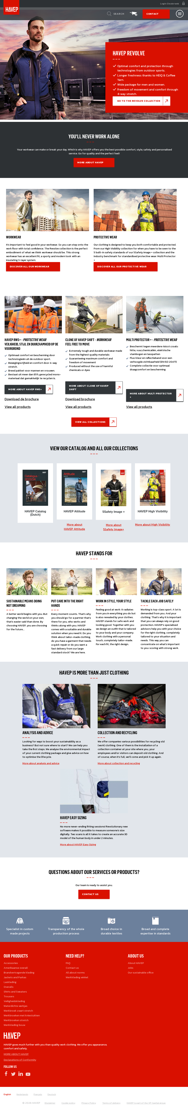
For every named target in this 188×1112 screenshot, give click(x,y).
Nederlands (22, 1092)
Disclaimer (50, 1101)
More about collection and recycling (119, 762)
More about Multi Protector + (151, 395)
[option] (35, 492)
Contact (152, 14)
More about (74, 525)
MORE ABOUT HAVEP (16, 1052)
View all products (18, 406)
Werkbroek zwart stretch (18, 1009)
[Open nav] (179, 13)
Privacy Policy (89, 1101)
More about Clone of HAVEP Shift (89, 387)
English (7, 1092)
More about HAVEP (90, 162)
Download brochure (80, 399)
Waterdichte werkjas (15, 1004)
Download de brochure (22, 399)
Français (38, 1092)
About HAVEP (136, 961)
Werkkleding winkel (77, 976)
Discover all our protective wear (122, 266)
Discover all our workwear (29, 266)
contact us (90, 892)
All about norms (75, 971)
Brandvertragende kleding (19, 971)
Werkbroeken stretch (16, 1019)
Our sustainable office (140, 971)
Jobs (130, 966)
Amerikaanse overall (16, 966)
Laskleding (10, 980)
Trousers (9, 995)
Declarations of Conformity (20, 1058)
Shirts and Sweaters (15, 990)
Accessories (11, 961)
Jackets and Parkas (15, 976)
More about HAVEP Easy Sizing (78, 843)
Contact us (72, 966)
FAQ (68, 961)
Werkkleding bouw (14, 1023)
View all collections (90, 422)
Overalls (8, 985)
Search (118, 14)
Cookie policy (68, 1101)
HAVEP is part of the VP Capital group (146, 1101)
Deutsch (52, 1092)
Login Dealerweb (169, 3)
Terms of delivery (111, 1101)
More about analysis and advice (40, 762)
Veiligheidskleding (14, 999)
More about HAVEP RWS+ (25, 389)
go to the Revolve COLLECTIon (138, 101)
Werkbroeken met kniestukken (22, 1014)
